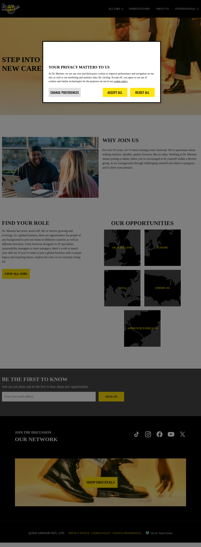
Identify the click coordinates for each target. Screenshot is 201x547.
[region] (101, 74)
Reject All (142, 96)
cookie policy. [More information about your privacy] (140, 85)
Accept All (115, 96)
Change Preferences (64, 96)
